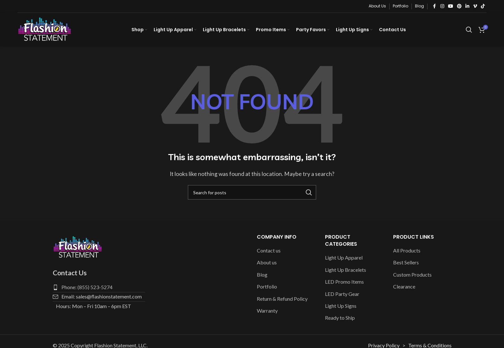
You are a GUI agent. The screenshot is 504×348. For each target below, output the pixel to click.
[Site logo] (44, 29)
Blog (262, 274)
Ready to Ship (340, 318)
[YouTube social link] (450, 6)
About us (267, 263)
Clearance (404, 287)
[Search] (469, 29)
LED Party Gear (342, 294)
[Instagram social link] (442, 6)
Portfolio (267, 287)
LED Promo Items (344, 282)
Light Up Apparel (344, 258)
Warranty (267, 310)
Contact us (269, 250)
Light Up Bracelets (345, 270)
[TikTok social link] (483, 6)
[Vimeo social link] (475, 6)
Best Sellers (406, 263)
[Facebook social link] (434, 6)
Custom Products (412, 274)
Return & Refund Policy (282, 299)
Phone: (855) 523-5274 (87, 287)
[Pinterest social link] (459, 6)
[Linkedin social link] (467, 6)
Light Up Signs (340, 306)
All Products (406, 250)
